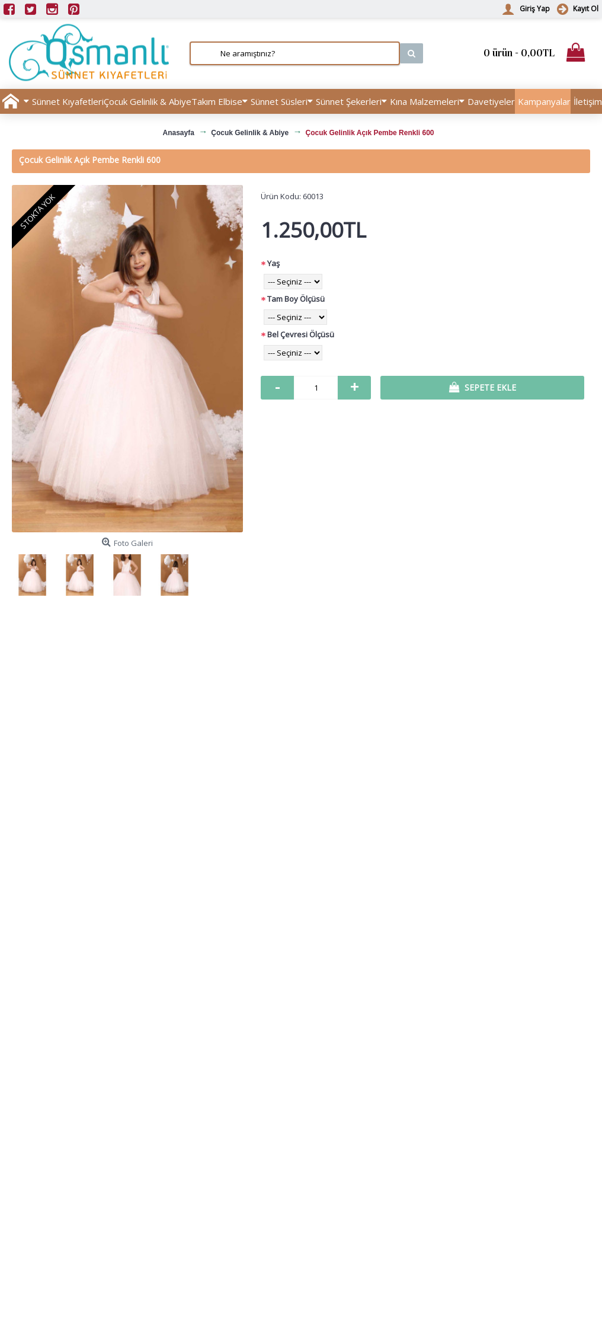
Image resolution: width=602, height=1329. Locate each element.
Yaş (273, 263)
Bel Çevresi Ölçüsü (300, 334)
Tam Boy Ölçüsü (296, 298)
